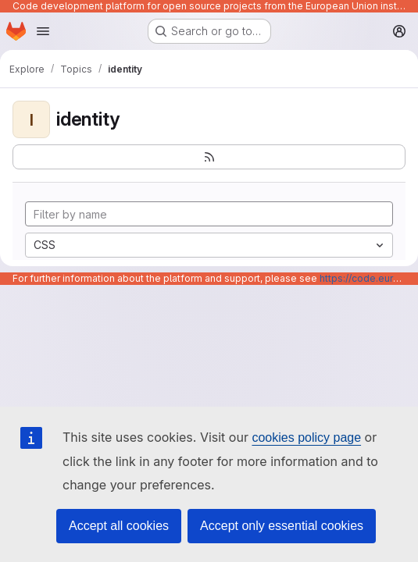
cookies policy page (306, 437)
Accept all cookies (119, 525)
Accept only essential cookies (281, 525)
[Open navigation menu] (42, 31)
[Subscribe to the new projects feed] (209, 156)
